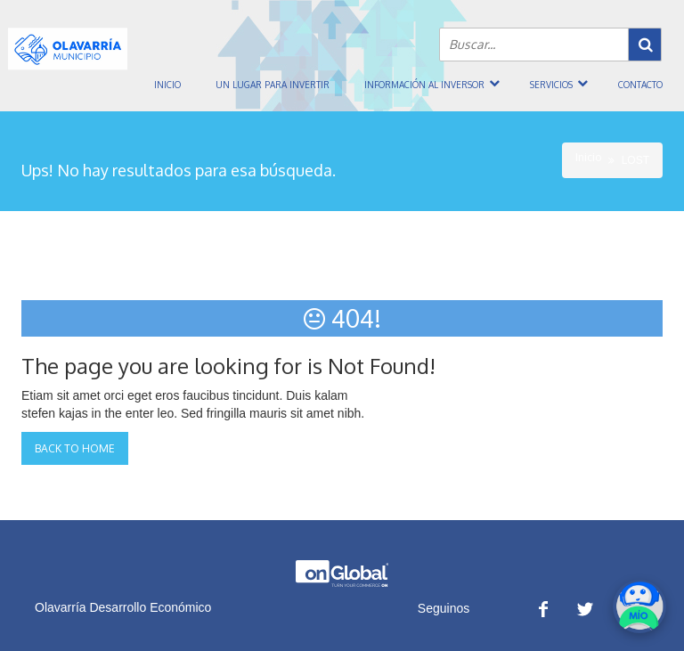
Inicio (167, 84)
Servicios (551, 84)
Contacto (640, 84)
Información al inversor (424, 84)
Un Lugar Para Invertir (273, 84)
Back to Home (75, 448)
